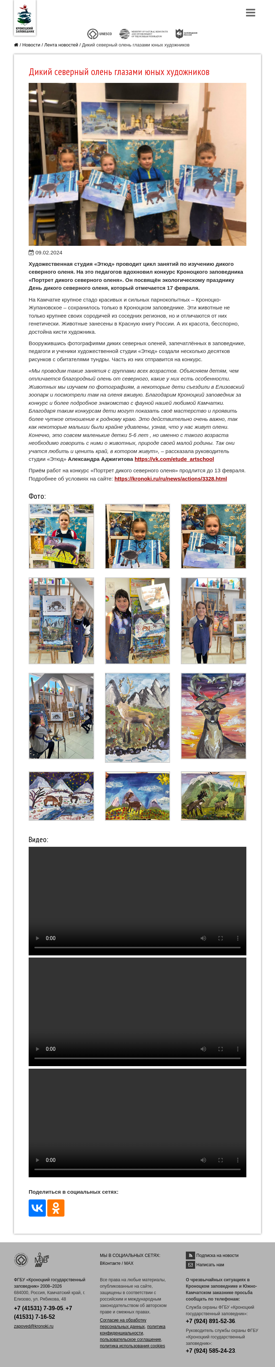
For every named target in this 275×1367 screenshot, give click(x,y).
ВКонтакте (110, 1263)
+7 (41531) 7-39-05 (38, 1308)
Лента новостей (61, 45)
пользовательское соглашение (130, 1339)
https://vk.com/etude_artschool (174, 459)
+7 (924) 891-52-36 (210, 1321)
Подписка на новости (217, 1255)
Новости (31, 45)
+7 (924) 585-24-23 (210, 1351)
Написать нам (210, 1264)
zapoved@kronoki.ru (33, 1326)
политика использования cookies (132, 1345)
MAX (129, 1263)
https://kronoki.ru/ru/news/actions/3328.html (171, 479)
